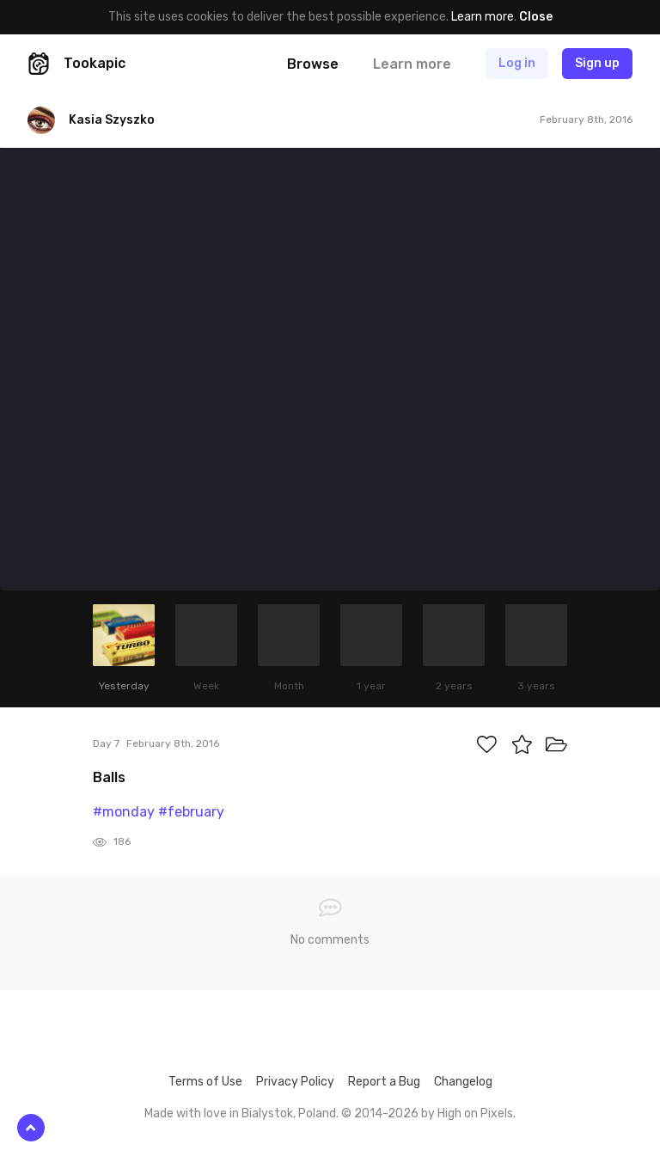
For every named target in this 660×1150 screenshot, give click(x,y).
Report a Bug (384, 1081)
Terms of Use (205, 1081)
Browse (313, 64)
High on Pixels (475, 1113)
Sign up (597, 63)
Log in (516, 63)
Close (536, 16)
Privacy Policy (295, 1081)
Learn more (482, 16)
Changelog (463, 1081)
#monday (124, 812)
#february (191, 812)
